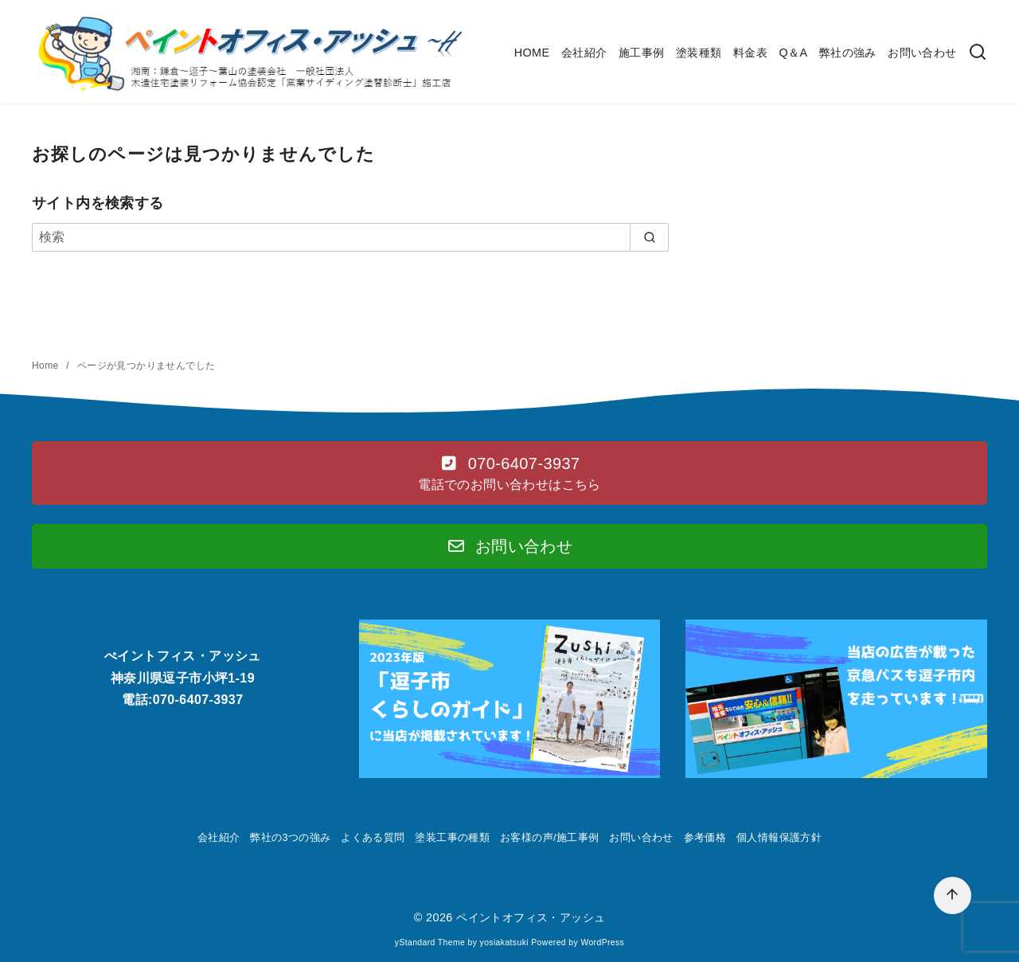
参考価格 (705, 837)
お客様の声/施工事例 (549, 837)
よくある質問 (372, 837)
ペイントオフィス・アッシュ (530, 917)
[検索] (977, 53)
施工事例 (642, 52)
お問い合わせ (922, 52)
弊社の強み (847, 52)
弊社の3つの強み (290, 837)
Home (46, 365)
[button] (509, 473)
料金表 (750, 52)
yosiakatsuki (504, 942)
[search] (649, 237)
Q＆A (793, 52)
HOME (532, 52)
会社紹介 (584, 52)
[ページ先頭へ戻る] (952, 895)
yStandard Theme (430, 942)
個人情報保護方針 (779, 837)
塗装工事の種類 (452, 837)
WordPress (602, 942)
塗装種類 (699, 52)
